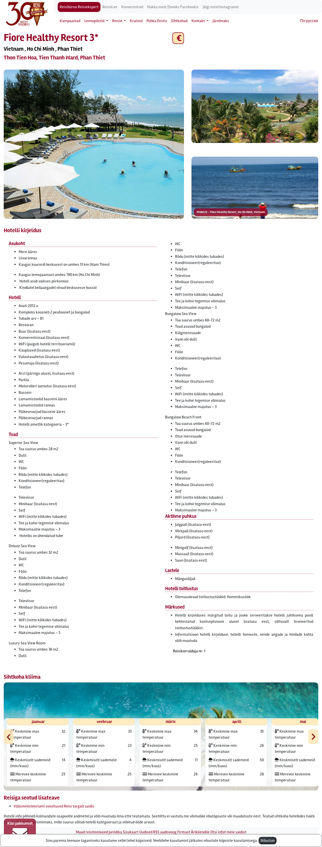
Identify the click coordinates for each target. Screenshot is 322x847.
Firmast (183, 832)
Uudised (145, 832)
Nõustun (268, 840)
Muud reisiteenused (92, 832)
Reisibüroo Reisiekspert (79, 6)
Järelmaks (221, 20)
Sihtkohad (179, 20)
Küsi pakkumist (20, 831)
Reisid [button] (117, 20)
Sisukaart (130, 832)
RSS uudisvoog (165, 832)
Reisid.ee (109, 6)
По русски (309, 20)
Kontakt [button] (198, 20)
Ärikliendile (200, 832)
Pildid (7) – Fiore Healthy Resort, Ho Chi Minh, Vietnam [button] (231, 212)
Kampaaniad (70, 20)
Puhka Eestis (156, 20)
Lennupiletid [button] (94, 20)
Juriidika (115, 832)
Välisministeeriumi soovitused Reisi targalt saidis (54, 806)
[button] (94, 144)
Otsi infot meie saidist (228, 832)
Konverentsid (132, 6)
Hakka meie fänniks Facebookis (173, 6)
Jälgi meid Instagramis (221, 6)
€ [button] (178, 38)
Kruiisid (136, 20)
